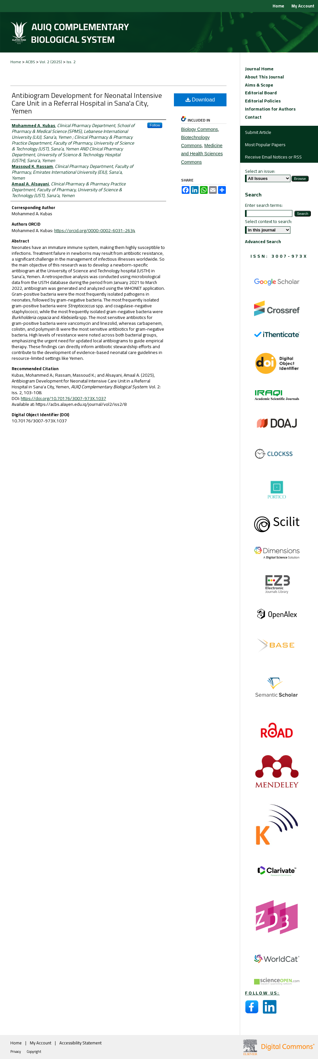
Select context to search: (268, 221)
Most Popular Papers (265, 144)
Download (200, 99)
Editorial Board (261, 93)
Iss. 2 (71, 61)
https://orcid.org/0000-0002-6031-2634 (94, 230)
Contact (253, 117)
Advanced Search (263, 241)
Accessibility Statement (80, 1043)
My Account (41, 1043)
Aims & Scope (259, 85)
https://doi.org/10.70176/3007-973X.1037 (63, 398)
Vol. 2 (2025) (51, 61)
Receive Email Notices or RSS (273, 157)
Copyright (34, 1051)
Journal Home (259, 69)
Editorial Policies (263, 101)
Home (15, 61)
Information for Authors (270, 109)
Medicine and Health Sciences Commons (202, 153)
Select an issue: (260, 171)
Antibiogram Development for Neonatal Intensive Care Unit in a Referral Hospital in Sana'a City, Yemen (87, 103)
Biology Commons (199, 129)
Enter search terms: (264, 205)
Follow (155, 125)
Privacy (15, 1051)
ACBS (30, 61)
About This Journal (264, 77)
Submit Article (258, 132)
